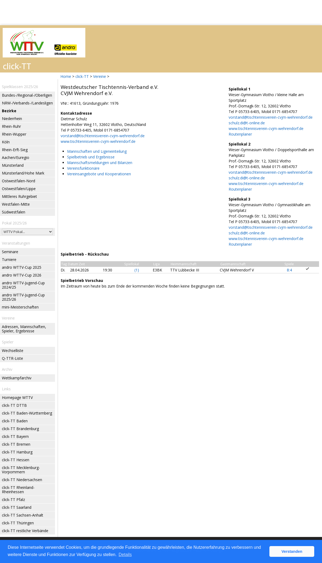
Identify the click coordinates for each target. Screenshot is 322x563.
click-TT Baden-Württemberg (27, 413)
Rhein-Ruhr (11, 126)
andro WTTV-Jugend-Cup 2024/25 (23, 285)
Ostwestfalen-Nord (18, 180)
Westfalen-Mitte (16, 204)
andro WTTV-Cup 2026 (21, 275)
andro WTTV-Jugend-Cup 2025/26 (23, 297)
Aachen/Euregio (15, 157)
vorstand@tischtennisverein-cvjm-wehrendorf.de (103, 135)
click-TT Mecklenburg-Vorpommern (21, 469)
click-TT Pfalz (13, 499)
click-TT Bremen (16, 444)
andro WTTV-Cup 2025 (21, 267)
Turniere (9, 259)
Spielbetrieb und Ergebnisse (91, 156)
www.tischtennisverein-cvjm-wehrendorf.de (98, 141)
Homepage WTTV (17, 397)
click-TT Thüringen (18, 522)
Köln (6, 141)
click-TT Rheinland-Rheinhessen (18, 489)
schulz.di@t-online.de (247, 122)
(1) (136, 270)
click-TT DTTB (14, 405)
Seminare (10, 251)
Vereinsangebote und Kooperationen (99, 173)
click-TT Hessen (15, 459)
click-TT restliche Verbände (25, 530)
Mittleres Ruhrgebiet (19, 196)
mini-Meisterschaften (20, 307)
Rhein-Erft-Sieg (15, 149)
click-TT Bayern (15, 436)
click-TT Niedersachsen (22, 479)
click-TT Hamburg (17, 452)
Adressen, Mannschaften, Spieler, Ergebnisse (24, 328)
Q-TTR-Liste (12, 358)
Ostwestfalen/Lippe (19, 188)
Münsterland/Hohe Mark (23, 173)
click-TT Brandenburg (20, 428)
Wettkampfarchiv (16, 377)
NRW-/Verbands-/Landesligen (27, 103)
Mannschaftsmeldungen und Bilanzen (99, 162)
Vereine (99, 76)
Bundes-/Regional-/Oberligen (27, 95)
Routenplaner (240, 134)
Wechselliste (12, 350)
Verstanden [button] (291, 551)
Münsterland (13, 165)
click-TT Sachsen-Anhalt (22, 515)
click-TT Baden (15, 420)
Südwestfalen (13, 212)
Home (65, 76)
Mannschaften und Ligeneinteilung (97, 151)
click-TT (82, 76)
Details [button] (125, 554)
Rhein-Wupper (14, 134)
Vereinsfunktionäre (83, 168)
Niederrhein (12, 118)
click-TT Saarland (16, 507)
